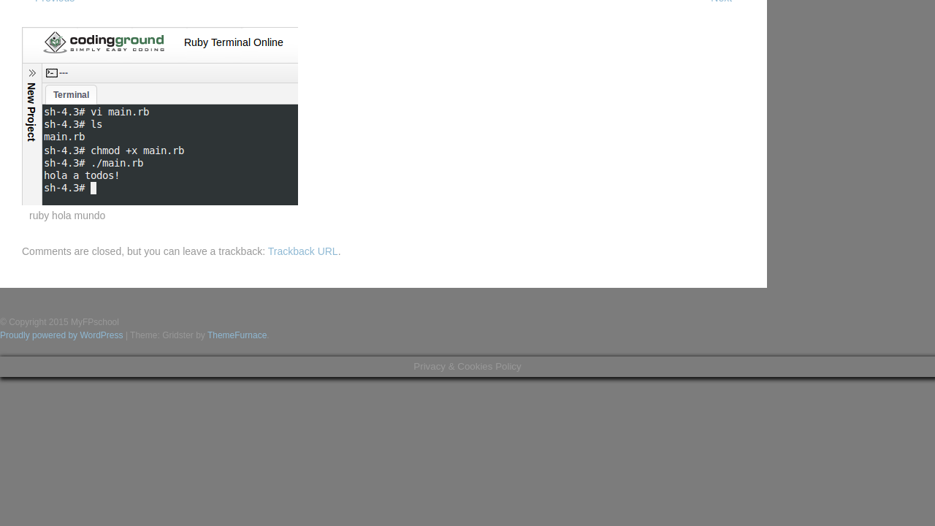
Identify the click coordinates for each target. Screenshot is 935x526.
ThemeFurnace (237, 335)
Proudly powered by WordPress (61, 335)
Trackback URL (303, 251)
